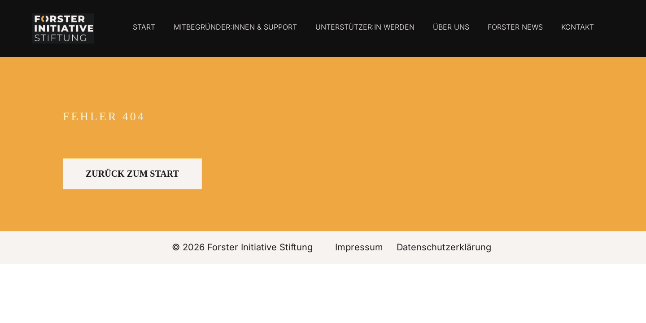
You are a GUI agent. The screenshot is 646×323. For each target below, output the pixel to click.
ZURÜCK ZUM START (132, 174)
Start (144, 26)
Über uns (451, 26)
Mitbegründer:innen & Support (235, 26)
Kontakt (577, 26)
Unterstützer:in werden (365, 26)
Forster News (515, 26)
